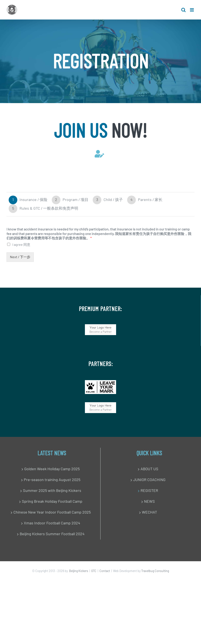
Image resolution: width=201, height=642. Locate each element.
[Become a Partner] (100, 326)
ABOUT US (149, 469)
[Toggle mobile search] (183, 10)
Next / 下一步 (20, 257)
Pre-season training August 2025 (52, 480)
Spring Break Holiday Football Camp (52, 502)
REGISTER (149, 491)
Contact (104, 571)
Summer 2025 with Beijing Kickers (52, 491)
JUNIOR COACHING (149, 480)
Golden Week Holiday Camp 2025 (52, 469)
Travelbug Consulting (155, 571)
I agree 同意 (21, 244)
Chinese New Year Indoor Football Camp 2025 (52, 512)
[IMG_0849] (100, 382)
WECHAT (149, 512)
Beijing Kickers (78, 571)
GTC (93, 571)
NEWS (149, 502)
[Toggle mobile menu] (192, 10)
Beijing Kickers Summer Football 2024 (52, 534)
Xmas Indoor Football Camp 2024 (52, 523)
